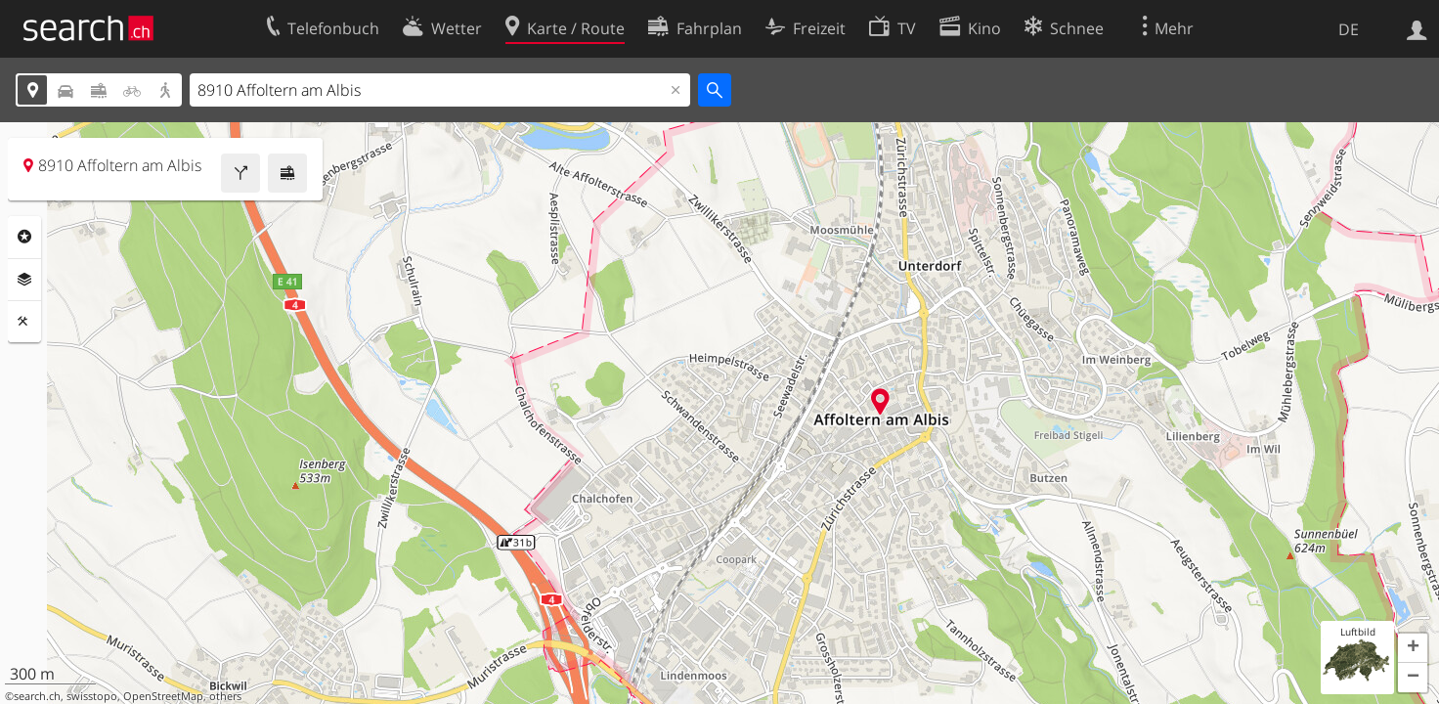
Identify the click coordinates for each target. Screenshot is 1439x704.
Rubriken (24, 236)
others (225, 696)
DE (1348, 29)
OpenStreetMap (163, 696)
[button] (1412, 648)
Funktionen (24, 321)
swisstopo (91, 696)
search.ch (37, 696)
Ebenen (24, 279)
